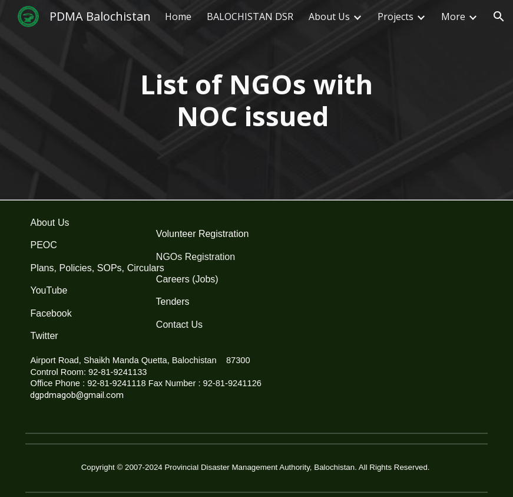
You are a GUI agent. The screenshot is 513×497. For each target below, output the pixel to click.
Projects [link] (395, 16)
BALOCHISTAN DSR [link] (250, 16)
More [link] (453, 16)
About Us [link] (329, 16)
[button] (499, 16)
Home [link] (178, 16)
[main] (256, 100)
